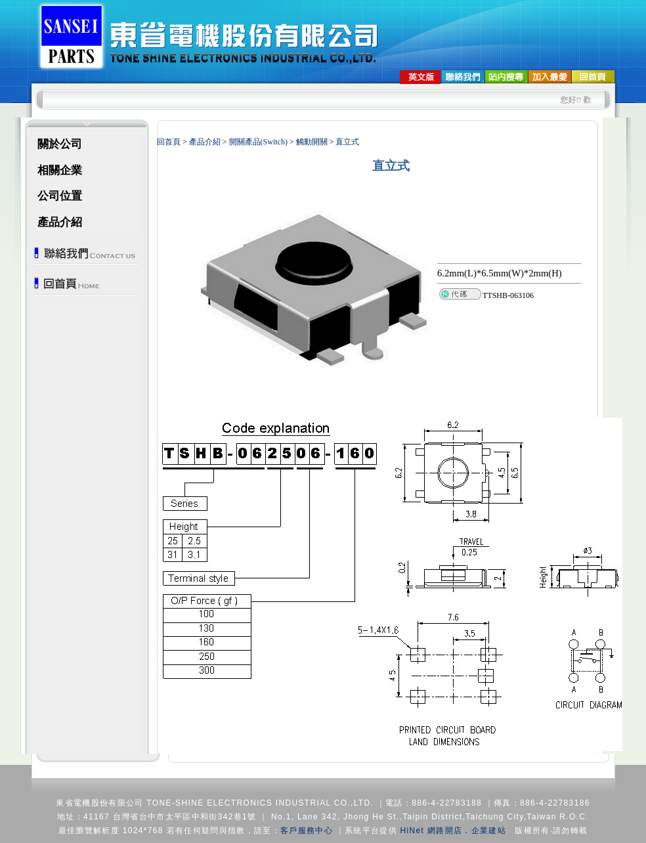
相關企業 (59, 170)
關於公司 (59, 144)
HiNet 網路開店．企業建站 (453, 830)
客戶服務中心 (306, 830)
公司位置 (59, 196)
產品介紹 (59, 222)
